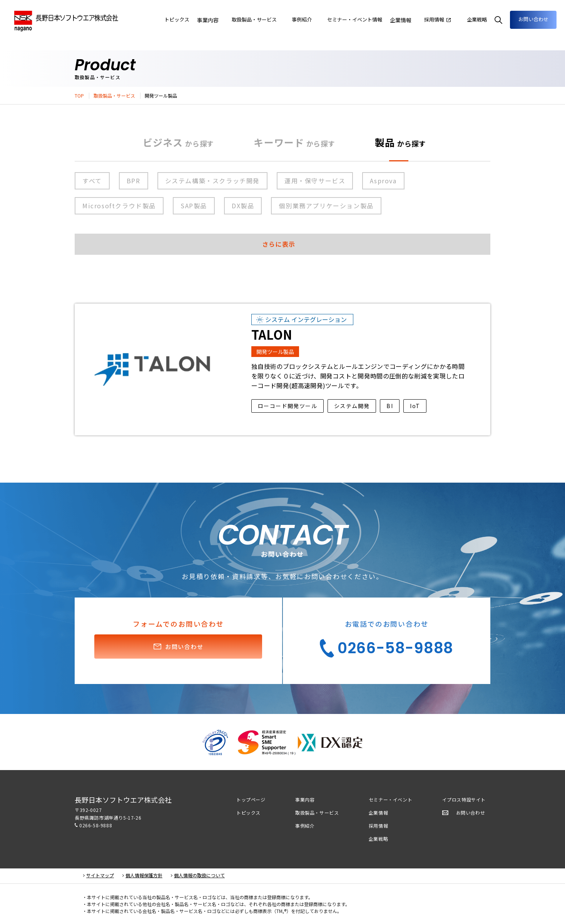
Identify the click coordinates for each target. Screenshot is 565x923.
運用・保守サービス (314, 180)
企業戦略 (378, 838)
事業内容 (236, 20)
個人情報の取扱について (199, 875)
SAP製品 (194, 205)
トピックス (248, 812)
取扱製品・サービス (114, 95)
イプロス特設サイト (464, 799)
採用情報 (378, 825)
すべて (92, 180)
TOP (79, 95)
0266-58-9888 (95, 825)
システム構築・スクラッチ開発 (212, 180)
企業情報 (409, 20)
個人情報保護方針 (143, 875)
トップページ (251, 799)
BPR (133, 180)
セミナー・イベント (390, 799)
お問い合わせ (530, 19)
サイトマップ (100, 875)
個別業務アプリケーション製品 (326, 205)
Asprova (383, 180)
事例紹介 (304, 825)
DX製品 (243, 205)
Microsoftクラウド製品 (119, 205)
